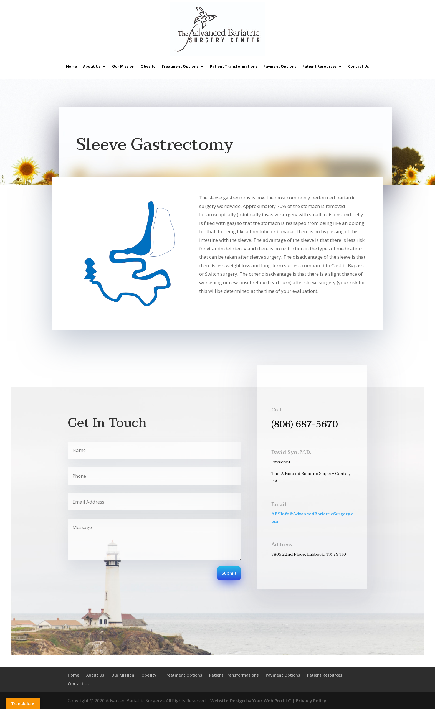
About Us (91, 66)
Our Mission (123, 66)
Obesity (148, 66)
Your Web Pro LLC (271, 701)
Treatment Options (179, 66)
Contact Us (358, 66)
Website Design (227, 701)
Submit (229, 573)
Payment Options (280, 66)
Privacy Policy (311, 701)
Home (71, 66)
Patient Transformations (233, 66)
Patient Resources (319, 66)
